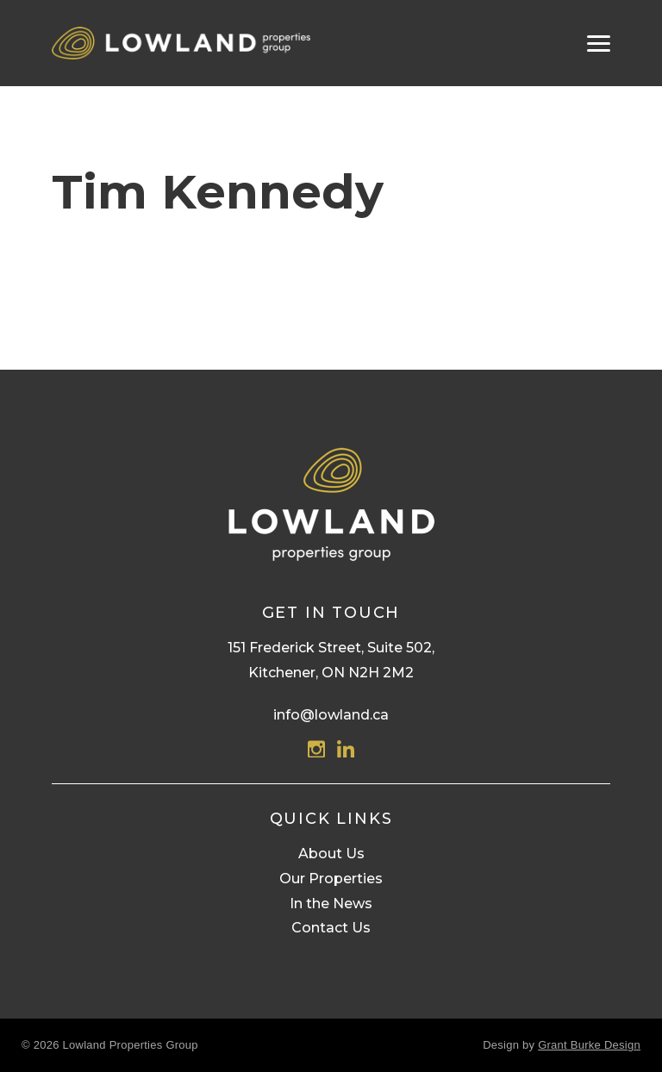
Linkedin (345, 748)
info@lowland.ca (331, 715)
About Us (331, 853)
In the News (331, 903)
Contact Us (331, 927)
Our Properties (331, 878)
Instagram (316, 748)
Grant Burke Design (589, 1044)
